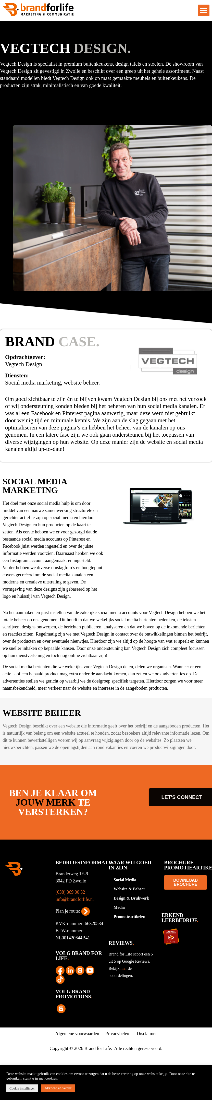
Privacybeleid (118, 1033)
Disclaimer (147, 1033)
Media (119, 907)
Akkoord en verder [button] (57, 1088)
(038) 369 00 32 (70, 892)
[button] (203, 10)
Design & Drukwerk (131, 898)
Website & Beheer (129, 889)
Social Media (125, 880)
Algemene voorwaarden (77, 1033)
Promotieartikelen (129, 916)
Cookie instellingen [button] (22, 1088)
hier (124, 968)
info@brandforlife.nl (75, 899)
